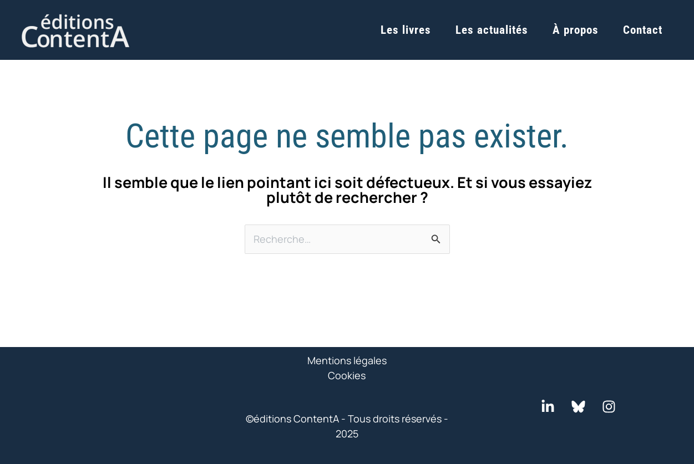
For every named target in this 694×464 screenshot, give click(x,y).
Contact (642, 30)
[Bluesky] (578, 407)
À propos (576, 30)
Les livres (406, 30)
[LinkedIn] (548, 407)
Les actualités (491, 30)
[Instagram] (609, 407)
